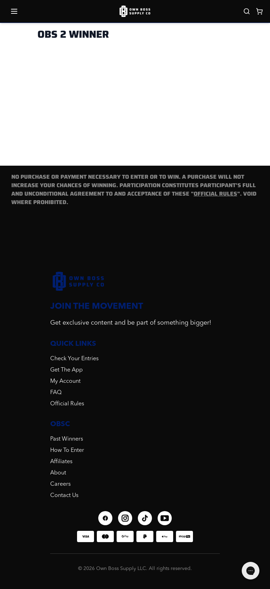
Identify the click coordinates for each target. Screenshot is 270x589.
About (58, 473)
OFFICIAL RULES (215, 193)
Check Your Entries (74, 359)
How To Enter (67, 450)
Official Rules (67, 404)
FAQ (55, 392)
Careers (60, 484)
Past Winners (66, 439)
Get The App (66, 370)
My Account (65, 381)
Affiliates (61, 462)
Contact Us (64, 495)
